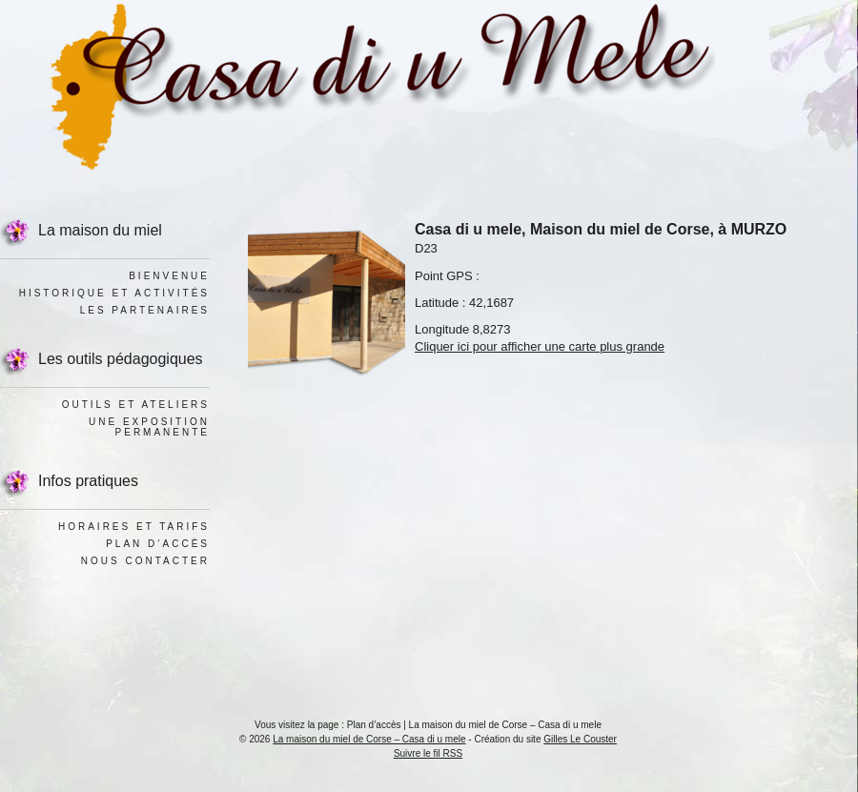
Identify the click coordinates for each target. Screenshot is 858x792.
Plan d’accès (158, 543)
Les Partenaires (145, 310)
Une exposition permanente (149, 426)
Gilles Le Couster (580, 739)
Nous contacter (145, 561)
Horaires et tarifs (134, 526)
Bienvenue (169, 276)
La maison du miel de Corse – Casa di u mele (369, 739)
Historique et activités (114, 293)
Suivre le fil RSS (428, 753)
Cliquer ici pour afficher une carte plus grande (539, 346)
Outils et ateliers (136, 404)
